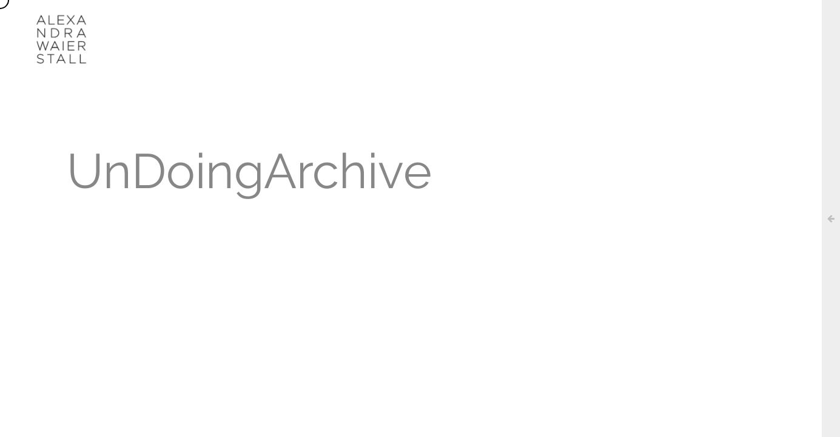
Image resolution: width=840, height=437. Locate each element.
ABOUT (320, 21)
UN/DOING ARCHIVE (518, 21)
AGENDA (436, 21)
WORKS (377, 21)
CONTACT (600, 21)
